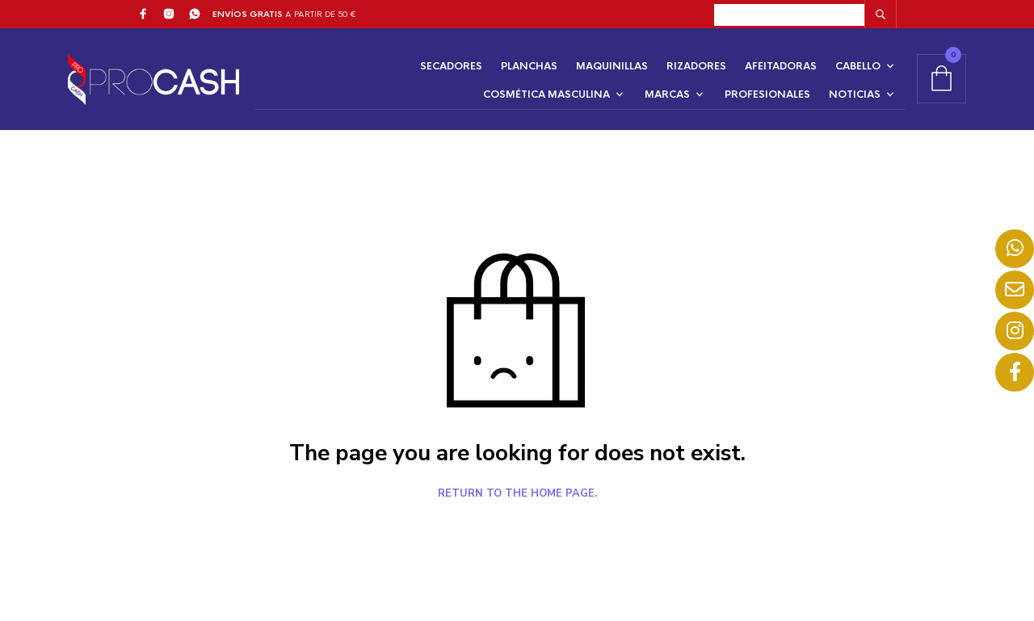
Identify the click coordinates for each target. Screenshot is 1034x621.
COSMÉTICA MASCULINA (546, 94)
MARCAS (667, 94)
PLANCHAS (529, 66)
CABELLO (858, 66)
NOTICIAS (855, 94)
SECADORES (451, 66)
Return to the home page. (517, 494)
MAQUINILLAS (612, 66)
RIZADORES (696, 66)
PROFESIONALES (767, 94)
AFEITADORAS (781, 66)
